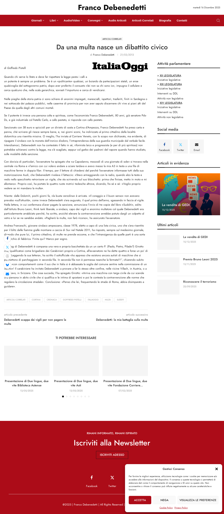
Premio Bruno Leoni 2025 (200, 259)
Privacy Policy (181, 507)
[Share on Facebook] (7, 238)
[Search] (218, 20)
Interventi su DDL (167, 93)
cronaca (52, 299)
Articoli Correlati (143, 20)
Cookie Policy (166, 507)
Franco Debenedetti (103, 55)
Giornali (36, 20)
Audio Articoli (117, 20)
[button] (216, 469)
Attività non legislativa (170, 98)
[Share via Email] (7, 274)
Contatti (182, 20)
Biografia (165, 20)
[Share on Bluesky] (7, 265)
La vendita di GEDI (176, 204)
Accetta (140, 500)
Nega (164, 500)
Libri (53, 20)
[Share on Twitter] (7, 247)
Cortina (36, 299)
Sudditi (120, 299)
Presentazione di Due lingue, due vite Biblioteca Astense (27, 383)
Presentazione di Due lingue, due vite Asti (76, 383)
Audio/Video (72, 20)
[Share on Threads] (7, 256)
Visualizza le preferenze (197, 500)
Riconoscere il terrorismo (199, 282)
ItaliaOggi (93, 299)
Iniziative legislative (168, 80)
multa (108, 299)
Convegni (94, 20)
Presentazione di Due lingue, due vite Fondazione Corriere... (125, 383)
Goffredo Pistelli (72, 299)
